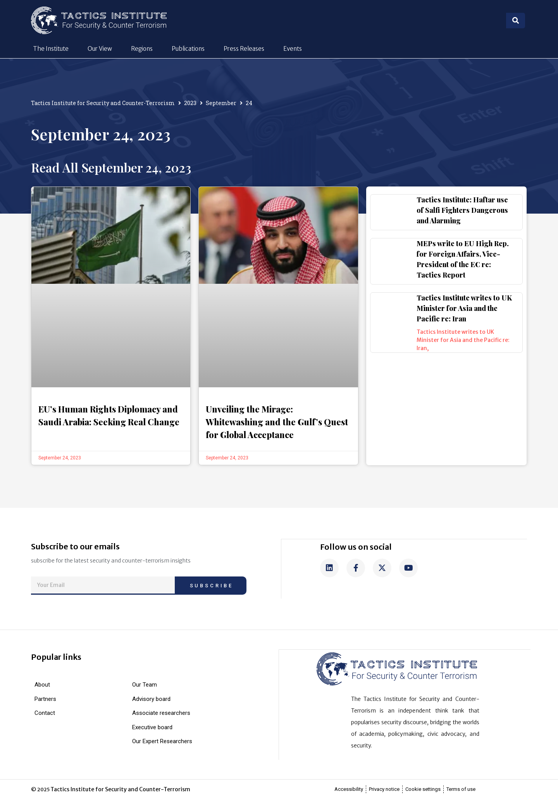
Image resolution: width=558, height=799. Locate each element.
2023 (190, 103)
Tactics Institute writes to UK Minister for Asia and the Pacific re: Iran (464, 308)
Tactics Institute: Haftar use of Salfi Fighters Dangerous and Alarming (462, 210)
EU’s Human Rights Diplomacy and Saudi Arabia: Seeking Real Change (108, 415)
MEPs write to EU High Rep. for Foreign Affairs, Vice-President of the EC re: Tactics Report (463, 259)
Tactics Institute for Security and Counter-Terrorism (103, 103)
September (221, 103)
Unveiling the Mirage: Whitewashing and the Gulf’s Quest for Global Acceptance (277, 421)
